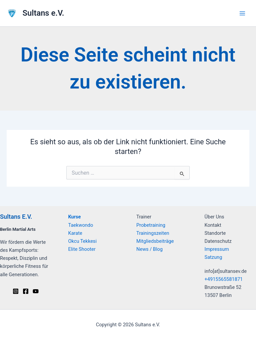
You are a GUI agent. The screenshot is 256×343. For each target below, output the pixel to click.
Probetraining (150, 225)
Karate (75, 233)
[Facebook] (26, 291)
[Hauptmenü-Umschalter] (242, 13)
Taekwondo (80, 225)
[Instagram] (16, 291)
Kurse (74, 217)
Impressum (217, 249)
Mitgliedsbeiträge (155, 241)
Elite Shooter (82, 249)
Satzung (213, 257)
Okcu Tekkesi (82, 241)
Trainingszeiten (152, 233)
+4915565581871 (224, 279)
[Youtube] (36, 291)
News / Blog (149, 249)
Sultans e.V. (43, 13)
